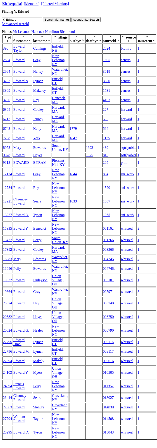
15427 (7, 240)
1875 (89, 155)
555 (105, 119)
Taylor (38, 419)
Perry (37, 386)
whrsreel (127, 228)
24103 (7, 372)
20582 (7, 317)
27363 (7, 407)
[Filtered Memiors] (55, 4)
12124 (7, 174)
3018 (106, 71)
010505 (108, 372)
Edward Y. (21, 228)
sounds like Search (86, 19)
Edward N (20, 81)
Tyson (37, 215)
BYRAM (40, 162)
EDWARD (21, 162)
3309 (6, 90)
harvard (126, 109)
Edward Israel (19, 342)
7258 (6, 138)
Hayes (37, 155)
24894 (7, 386)
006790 (108, 330)
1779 (73, 128)
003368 (108, 249)
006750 (108, 317)
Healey (38, 330)
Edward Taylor (19, 48)
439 (105, 147)
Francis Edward (19, 386)
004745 (108, 259)
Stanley (38, 407)
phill (124, 162)
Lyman (38, 81)
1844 (73, 174)
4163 (106, 100)
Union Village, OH (57, 280)
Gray (36, 60)
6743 (6, 128)
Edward (19, 60)
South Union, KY (60, 148)
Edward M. (21, 351)
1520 (106, 188)
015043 (108, 432)
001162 (108, 228)
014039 (108, 407)
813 (105, 155)
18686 (7, 268)
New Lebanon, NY (59, 60)
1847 (73, 138)
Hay (36, 303)
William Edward (19, 419)
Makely (38, 361)
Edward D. (21, 215)
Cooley (38, 109)
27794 (7, 419)
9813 (6, 162)
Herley (38, 71)
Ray (36, 100)
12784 (7, 188)
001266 (108, 240)
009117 (108, 351)
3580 (106, 81)
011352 (108, 386)
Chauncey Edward (20, 201)
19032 (7, 280)
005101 (108, 280)
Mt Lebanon (22, 32)
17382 (7, 249)
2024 (106, 48)
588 (105, 128)
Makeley (39, 90)
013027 (108, 398)
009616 (108, 361)
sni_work (127, 174)
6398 (6, 109)
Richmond (67, 32)
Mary (17, 147)
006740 (108, 303)
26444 (7, 398)
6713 (6, 119)
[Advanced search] (15, 24)
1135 (106, 138)
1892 (89, 147)
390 (5, 48)
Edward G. (21, 330)
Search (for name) (57, 19)
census (126, 60)
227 (105, 109)
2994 (6, 71)
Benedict (39, 228)
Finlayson (40, 280)
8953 (6, 147)
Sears (37, 201)
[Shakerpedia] (12, 4)
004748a (109, 268)
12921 (7, 201)
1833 (73, 201)
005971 (108, 292)
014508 (108, 419)
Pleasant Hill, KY (58, 162)
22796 (7, 351)
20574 (7, 303)
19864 (7, 292)
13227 (7, 215)
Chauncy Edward (19, 398)
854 (105, 174)
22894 (7, 361)
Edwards (39, 147)
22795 (7, 342)
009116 (108, 342)
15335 (7, 228)
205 (105, 162)
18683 (7, 259)
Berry (37, 240)
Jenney (38, 119)
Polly (17, 268)
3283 (6, 81)
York (36, 138)
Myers (38, 372)
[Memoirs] (31, 4)
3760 (6, 100)
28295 (7, 432)
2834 (6, 60)
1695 (106, 60)
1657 (106, 201)
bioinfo (126, 48)
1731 (106, 90)
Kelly (37, 128)
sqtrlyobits (128, 147)
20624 (7, 330)
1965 (106, 215)
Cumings (39, 48)
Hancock (37, 32)
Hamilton (52, 32)
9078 (6, 155)
